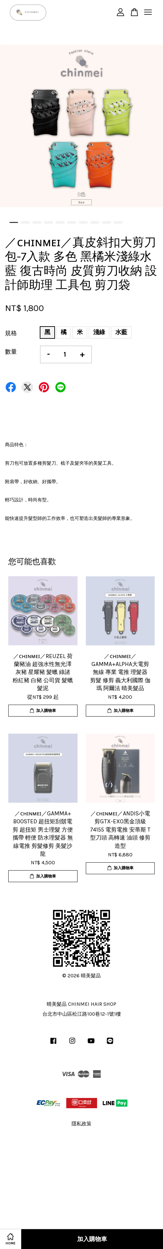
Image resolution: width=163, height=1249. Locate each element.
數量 (11, 351)
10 (118, 222)
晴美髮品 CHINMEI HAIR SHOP (81, 1004)
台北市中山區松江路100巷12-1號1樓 (81, 1014)
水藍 (121, 332)
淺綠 (99, 332)
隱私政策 (81, 1124)
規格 (11, 333)
